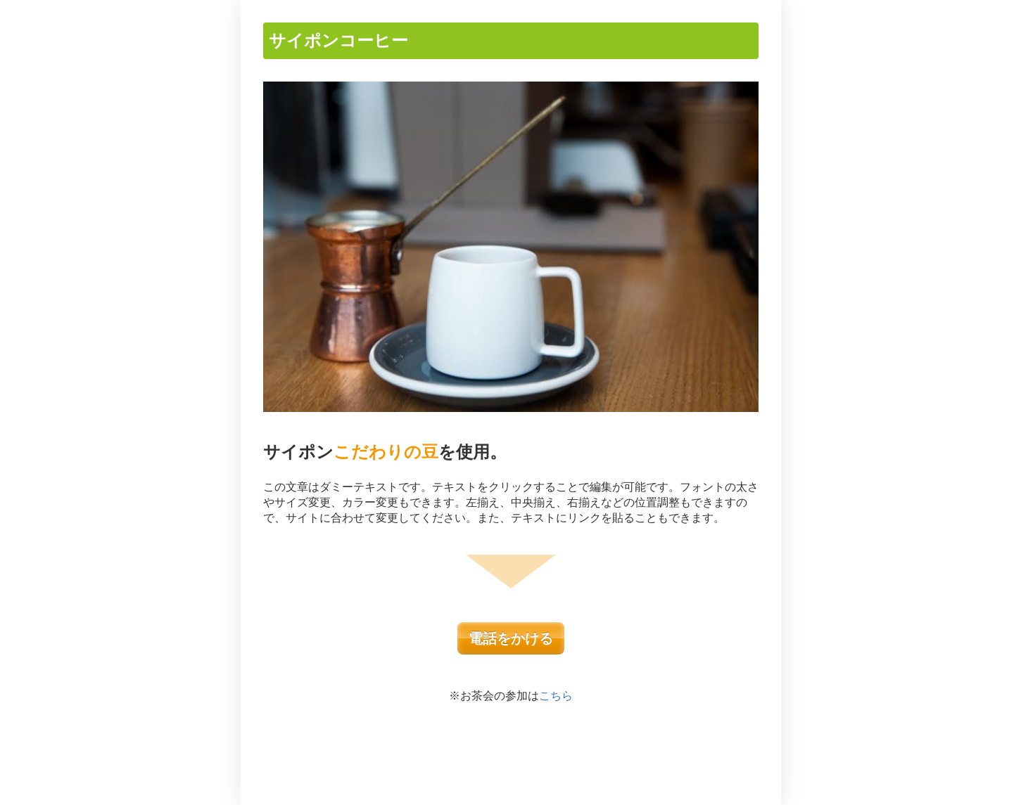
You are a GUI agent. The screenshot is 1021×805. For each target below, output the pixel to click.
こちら (556, 696)
